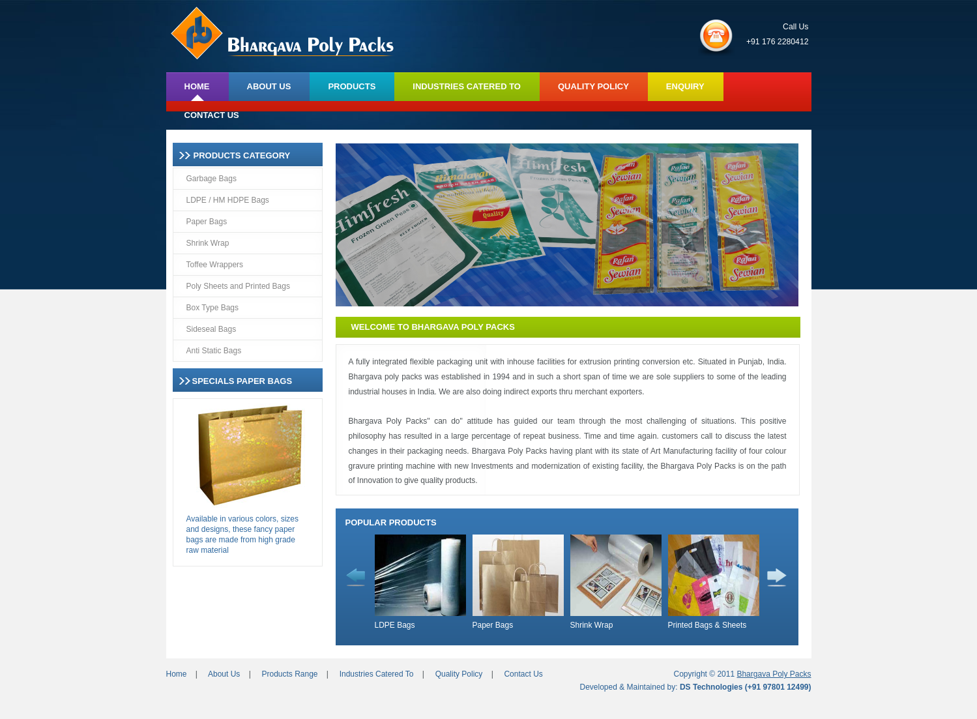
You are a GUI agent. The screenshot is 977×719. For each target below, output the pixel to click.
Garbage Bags (211, 178)
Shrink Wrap (207, 243)
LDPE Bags (395, 625)
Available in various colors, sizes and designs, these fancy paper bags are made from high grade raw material (242, 534)
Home (176, 674)
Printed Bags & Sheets (707, 625)
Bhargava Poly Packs (773, 674)
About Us (224, 674)
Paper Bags (206, 221)
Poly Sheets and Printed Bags (238, 286)
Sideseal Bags (211, 329)
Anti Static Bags (214, 350)
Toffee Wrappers (215, 264)
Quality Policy (459, 674)
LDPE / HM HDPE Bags (227, 200)
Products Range (289, 674)
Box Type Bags (212, 307)
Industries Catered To (377, 674)
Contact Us (523, 674)
